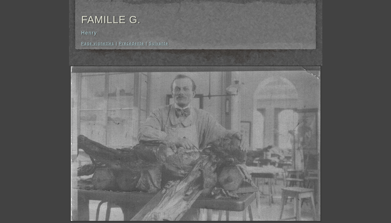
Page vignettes (97, 43)
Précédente (131, 43)
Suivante (159, 43)
